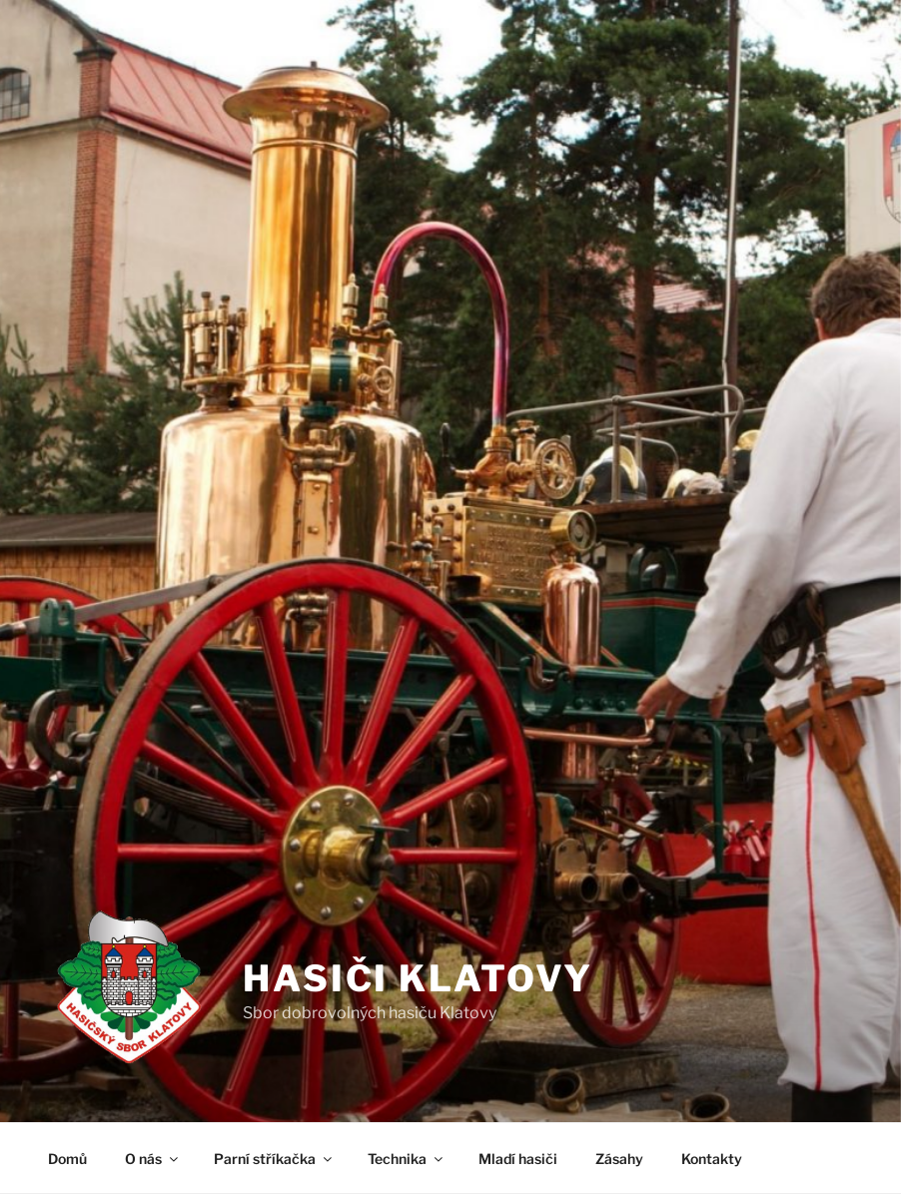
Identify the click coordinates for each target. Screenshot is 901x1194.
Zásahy (619, 1158)
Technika (407, 1158)
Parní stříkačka (274, 1158)
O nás (153, 1158)
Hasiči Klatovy (418, 978)
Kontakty (711, 1158)
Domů (67, 1158)
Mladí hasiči (517, 1158)
